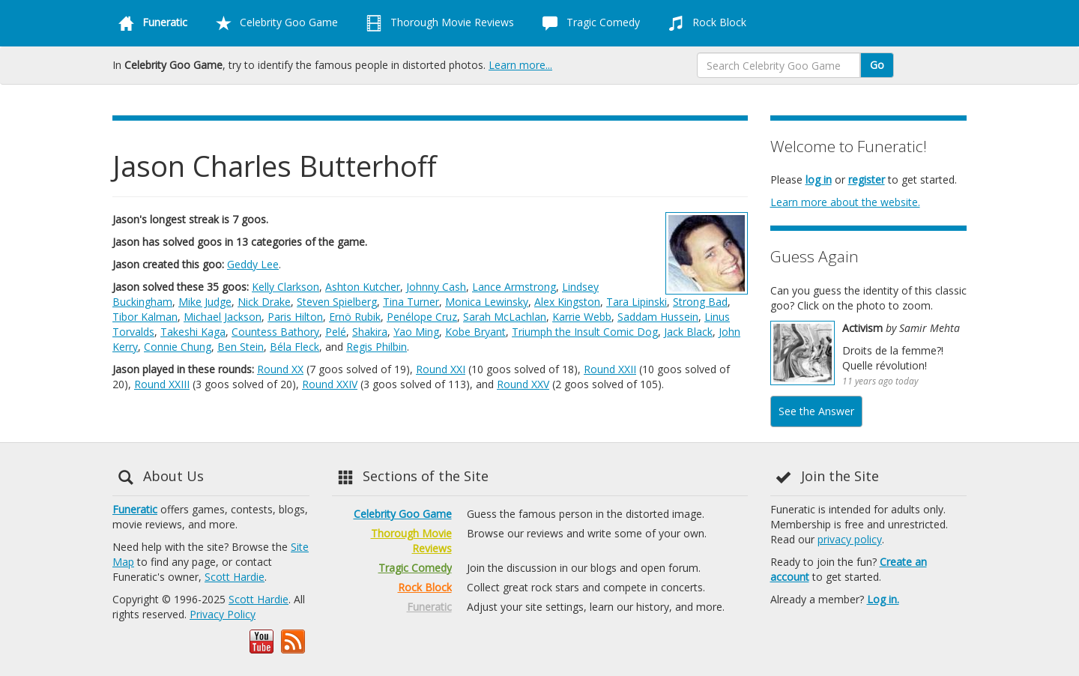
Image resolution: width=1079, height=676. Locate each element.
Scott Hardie (235, 577)
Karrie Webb (581, 317)
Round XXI (440, 369)
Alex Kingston (567, 302)
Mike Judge (205, 302)
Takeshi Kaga (193, 332)
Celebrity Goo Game (274, 23)
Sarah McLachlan (504, 317)
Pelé (335, 332)
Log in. (883, 599)
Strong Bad (700, 302)
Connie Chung (177, 346)
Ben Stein (240, 346)
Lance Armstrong (514, 287)
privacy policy (849, 539)
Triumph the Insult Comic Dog (585, 332)
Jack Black (688, 332)
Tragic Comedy (588, 23)
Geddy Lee (253, 264)
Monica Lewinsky (486, 302)
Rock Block (704, 23)
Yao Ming (416, 332)
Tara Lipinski (636, 302)
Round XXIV (329, 384)
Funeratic (134, 509)
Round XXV (523, 384)
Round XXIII (162, 384)
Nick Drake (264, 302)
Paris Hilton (295, 317)
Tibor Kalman (145, 317)
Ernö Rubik (355, 317)
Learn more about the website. (845, 202)
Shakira (369, 332)
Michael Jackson (223, 317)
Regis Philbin (376, 346)
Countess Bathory (275, 332)
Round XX (280, 369)
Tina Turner (411, 302)
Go (877, 65)
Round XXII (610, 369)
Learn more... (520, 65)
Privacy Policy (223, 614)
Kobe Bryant (475, 332)
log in (819, 179)
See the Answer (816, 411)
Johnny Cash (436, 287)
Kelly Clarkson (285, 287)
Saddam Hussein (657, 317)
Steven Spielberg (337, 302)
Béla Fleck (294, 346)
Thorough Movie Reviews (437, 23)
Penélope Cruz (422, 317)
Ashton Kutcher (362, 287)
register (866, 179)
